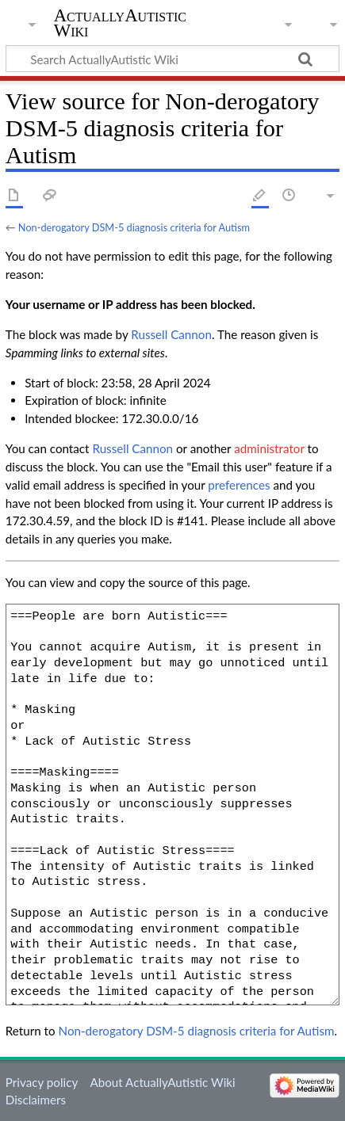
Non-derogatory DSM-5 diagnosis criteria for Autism (134, 227)
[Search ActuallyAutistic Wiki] (172, 58)
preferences (239, 485)
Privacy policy (42, 1082)
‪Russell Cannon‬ (171, 334)
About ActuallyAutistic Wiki (162, 1082)
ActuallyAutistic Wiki (120, 23)
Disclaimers (36, 1099)
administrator (269, 448)
